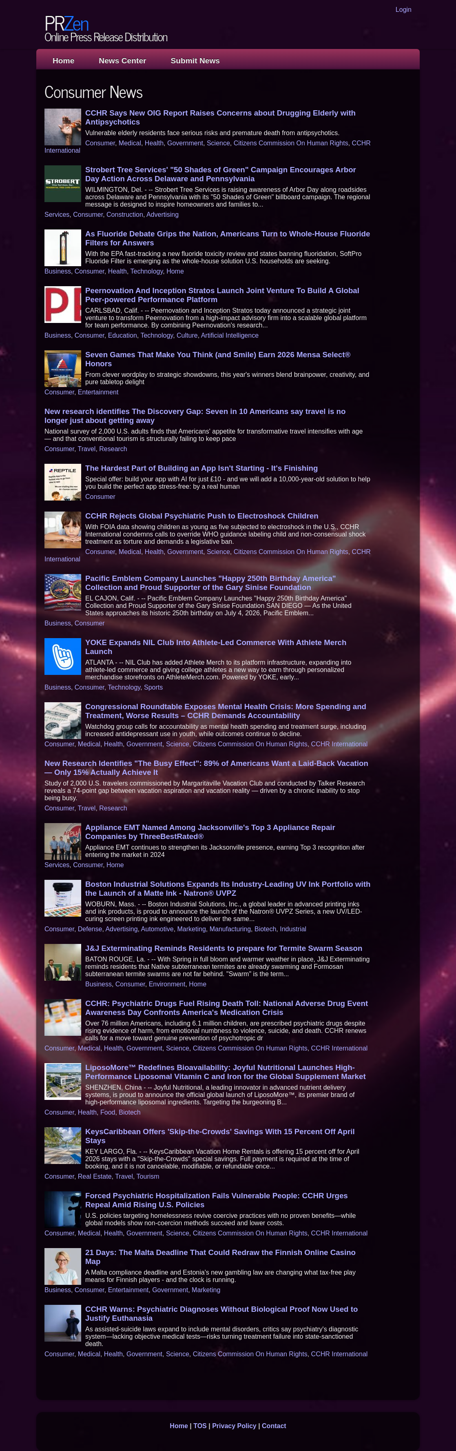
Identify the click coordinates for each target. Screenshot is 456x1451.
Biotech (265, 929)
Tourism (148, 1176)
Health (154, 143)
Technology (146, 271)
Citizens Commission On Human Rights (291, 143)
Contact (274, 1425)
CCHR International (339, 744)
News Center (122, 60)
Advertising (162, 214)
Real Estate (95, 1176)
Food (107, 1112)
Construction (124, 214)
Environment (167, 984)
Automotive (157, 929)
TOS (200, 1425)
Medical (130, 143)
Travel (87, 448)
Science (218, 143)
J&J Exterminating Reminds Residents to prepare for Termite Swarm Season (223, 948)
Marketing (191, 929)
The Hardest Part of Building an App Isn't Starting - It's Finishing (201, 468)
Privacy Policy (234, 1425)
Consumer (100, 143)
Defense (90, 929)
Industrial (293, 929)
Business (57, 271)
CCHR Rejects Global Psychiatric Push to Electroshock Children (202, 516)
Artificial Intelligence (230, 335)
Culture (187, 335)
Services (56, 214)
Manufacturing (230, 929)
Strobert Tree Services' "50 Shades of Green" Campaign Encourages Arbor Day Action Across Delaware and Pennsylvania (220, 174)
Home (63, 60)
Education (122, 335)
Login (404, 9)
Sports (153, 687)
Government (185, 143)
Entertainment (98, 392)
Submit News (195, 60)
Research (113, 448)
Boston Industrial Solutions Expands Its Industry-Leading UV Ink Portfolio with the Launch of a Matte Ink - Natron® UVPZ (227, 888)
